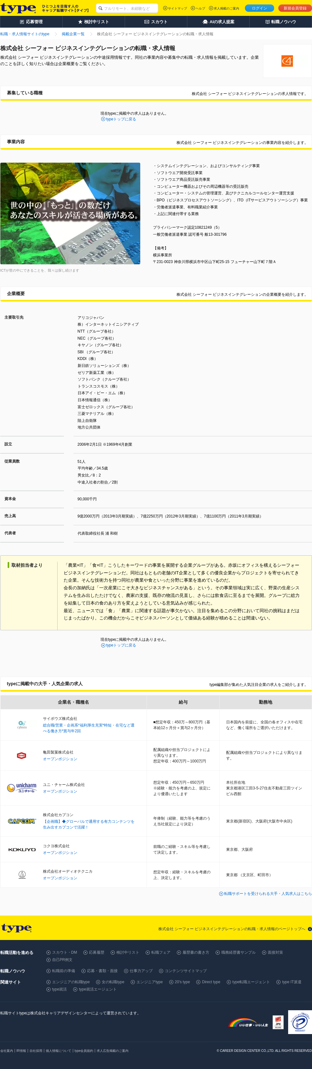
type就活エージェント (98, 989)
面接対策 (275, 952)
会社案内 (6, 1050)
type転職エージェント (251, 982)
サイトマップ (177, 8)
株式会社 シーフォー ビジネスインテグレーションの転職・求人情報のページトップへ (232, 929)
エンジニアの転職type (71, 982)
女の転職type (113, 982)
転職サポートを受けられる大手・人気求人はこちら (268, 893)
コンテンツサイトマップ (186, 971)
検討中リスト (127, 952)
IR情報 (21, 1050)
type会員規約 (84, 1050)
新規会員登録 (295, 8)
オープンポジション (60, 759)
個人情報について (58, 1050)
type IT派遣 (292, 982)
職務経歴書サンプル (238, 952)
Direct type (211, 982)
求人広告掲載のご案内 (112, 1050)
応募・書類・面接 (102, 971)
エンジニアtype (149, 982)
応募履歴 (96, 952)
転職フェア (160, 952)
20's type (182, 982)
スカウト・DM (64, 952)
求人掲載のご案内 (226, 8)
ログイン (259, 8)
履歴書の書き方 (196, 952)
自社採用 (36, 1050)
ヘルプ (200, 8)
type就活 (59, 989)
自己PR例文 (62, 959)
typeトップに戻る (121, 119)
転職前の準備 (63, 971)
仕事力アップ (141, 971)
